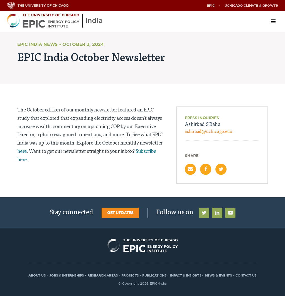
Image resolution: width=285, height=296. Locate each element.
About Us (37, 275)
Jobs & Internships (66, 275)
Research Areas (102, 275)
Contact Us (246, 275)
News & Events (218, 275)
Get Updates (120, 213)
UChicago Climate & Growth (251, 5)
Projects (130, 275)
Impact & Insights (186, 275)
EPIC (211, 5)
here (22, 151)
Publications (154, 275)
